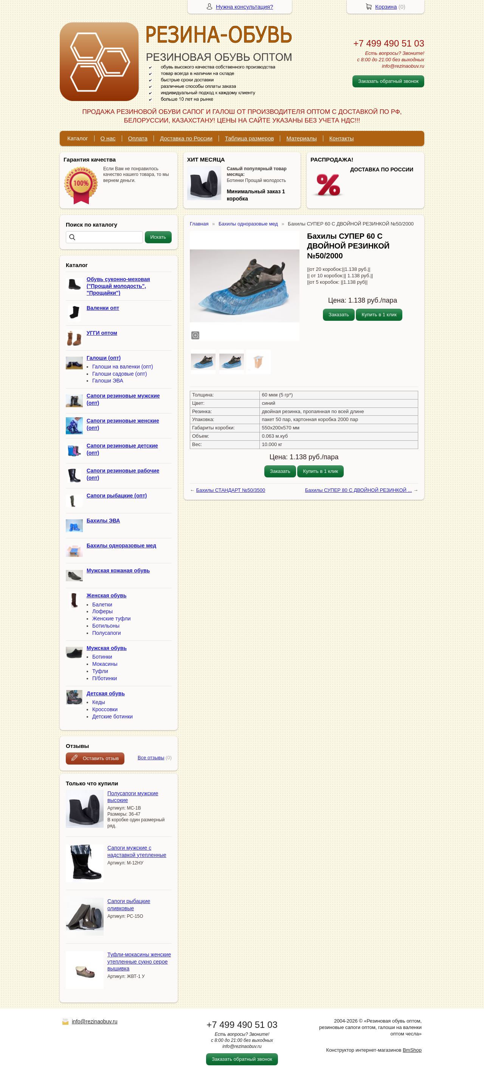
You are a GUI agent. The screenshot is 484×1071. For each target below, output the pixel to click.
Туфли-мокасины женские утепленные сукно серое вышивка (139, 961)
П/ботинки (104, 678)
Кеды (98, 702)
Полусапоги (106, 633)
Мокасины (104, 664)
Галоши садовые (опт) (119, 374)
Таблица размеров (249, 138)
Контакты (341, 138)
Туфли (100, 671)
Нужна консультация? (244, 6)
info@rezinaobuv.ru (95, 1021)
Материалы (301, 138)
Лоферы (102, 611)
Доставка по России (186, 138)
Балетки (102, 605)
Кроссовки (105, 709)
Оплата (138, 138)
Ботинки (102, 657)
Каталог (77, 138)
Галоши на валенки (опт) (122, 367)
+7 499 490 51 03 (388, 43)
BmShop (412, 1050)
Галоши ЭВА (107, 381)
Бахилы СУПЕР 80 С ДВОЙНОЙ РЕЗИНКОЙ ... (358, 490)
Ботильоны (105, 626)
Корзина (386, 6)
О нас (108, 138)
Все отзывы (151, 757)
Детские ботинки (112, 716)
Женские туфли (111, 619)
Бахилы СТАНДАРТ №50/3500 (230, 490)
